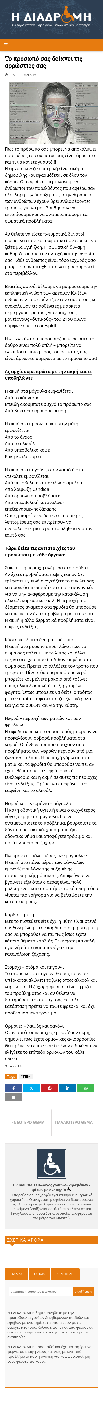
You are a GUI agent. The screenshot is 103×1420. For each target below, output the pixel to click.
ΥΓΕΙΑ (25, 1076)
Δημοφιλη (65, 1274)
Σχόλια (39, 1274)
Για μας (16, 1274)
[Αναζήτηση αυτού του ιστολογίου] (41, 1291)
